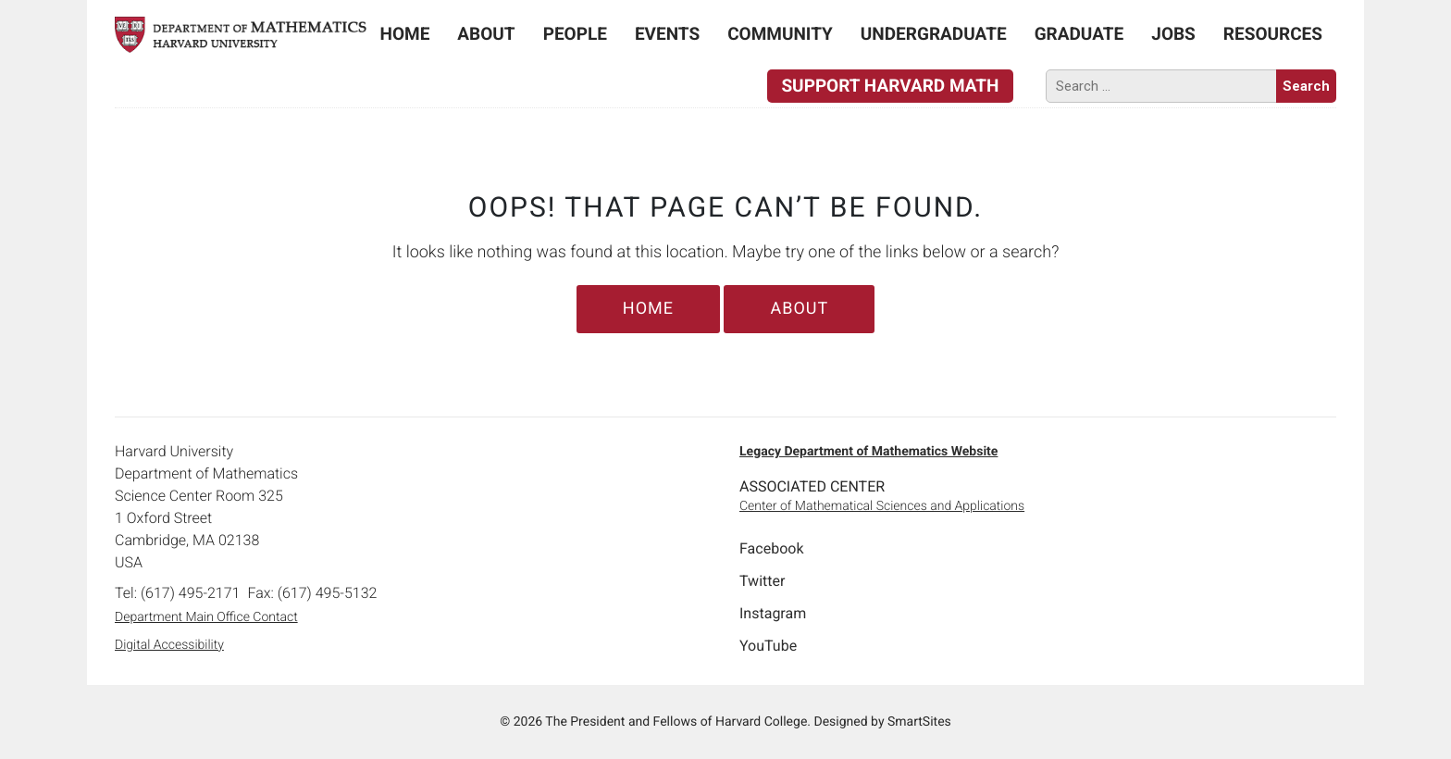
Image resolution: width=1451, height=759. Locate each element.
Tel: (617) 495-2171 (177, 593)
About (486, 33)
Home (405, 33)
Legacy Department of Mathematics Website (868, 451)
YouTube (768, 645)
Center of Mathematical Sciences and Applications (881, 506)
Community (780, 33)
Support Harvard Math (889, 85)
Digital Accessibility (169, 645)
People (575, 33)
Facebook (771, 548)
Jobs (1173, 33)
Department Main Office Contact (206, 617)
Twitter (762, 581)
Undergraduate (934, 33)
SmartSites (919, 722)
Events (667, 33)
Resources (1272, 33)
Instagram (772, 613)
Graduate (1079, 33)
